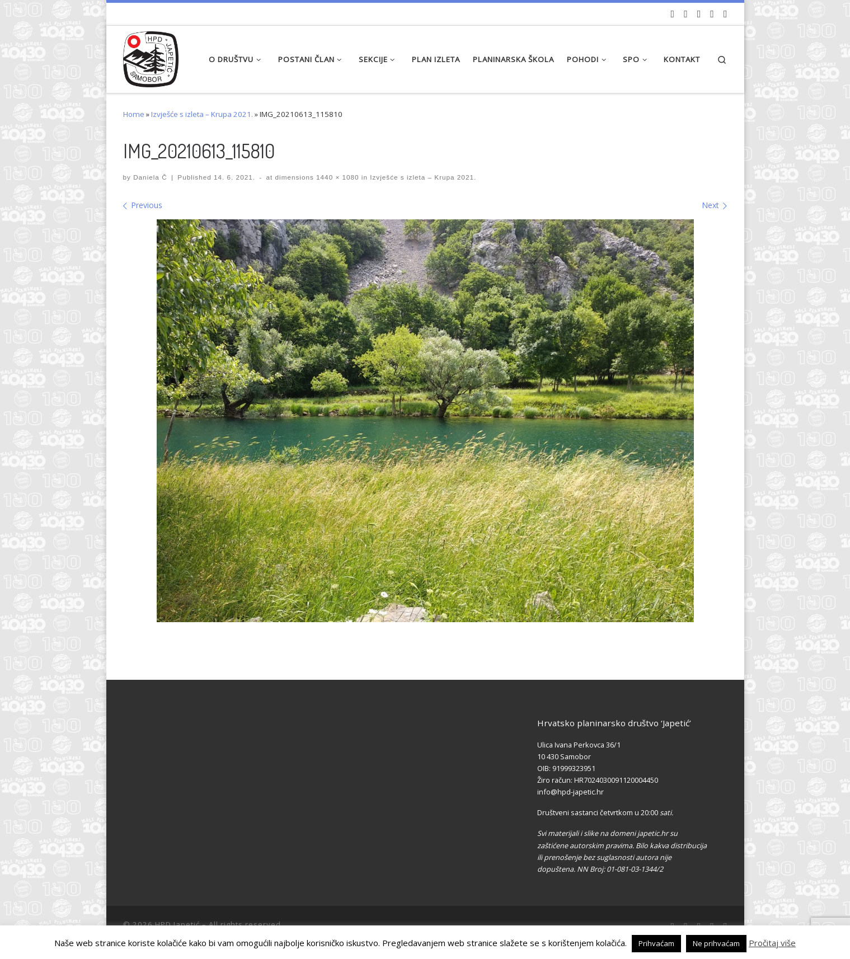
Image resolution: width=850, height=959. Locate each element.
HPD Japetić (177, 924)
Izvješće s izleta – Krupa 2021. (202, 114)
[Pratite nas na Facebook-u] (686, 14)
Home (133, 114)
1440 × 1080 (336, 177)
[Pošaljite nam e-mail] (725, 14)
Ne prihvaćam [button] (716, 943)
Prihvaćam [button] (656, 943)
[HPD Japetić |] (151, 56)
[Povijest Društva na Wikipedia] (712, 14)
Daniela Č (150, 177)
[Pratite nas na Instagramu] (699, 14)
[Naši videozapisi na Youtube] (673, 14)
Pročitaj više (772, 942)
